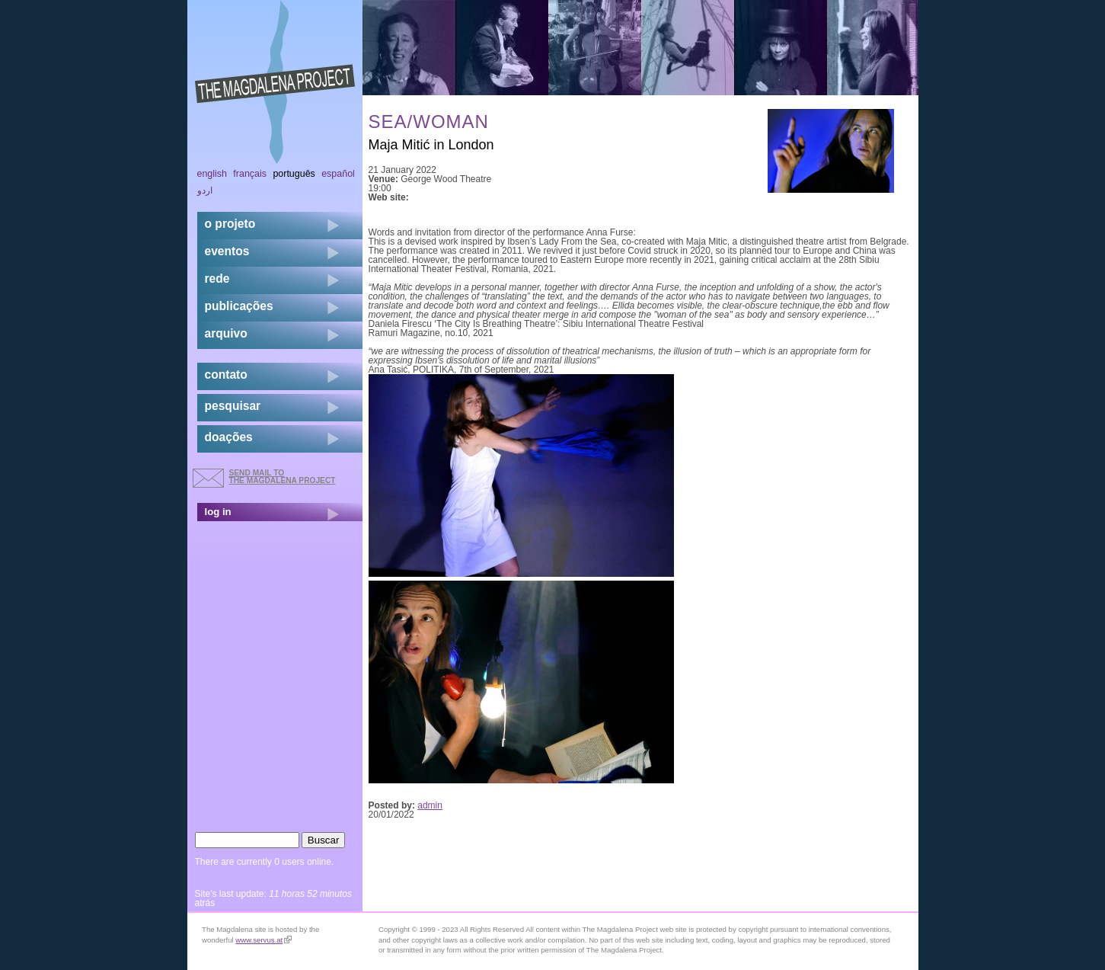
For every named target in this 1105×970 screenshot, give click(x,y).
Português (294, 173)
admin (429, 805)
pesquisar (233, 405)
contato (226, 374)
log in (218, 511)
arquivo (226, 333)
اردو (204, 190)
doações (229, 437)
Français (250, 173)
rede (217, 278)
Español (338, 173)
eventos (227, 251)
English (212, 173)
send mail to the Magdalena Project (282, 477)
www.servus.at (263, 940)
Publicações (239, 305)
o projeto (230, 223)
